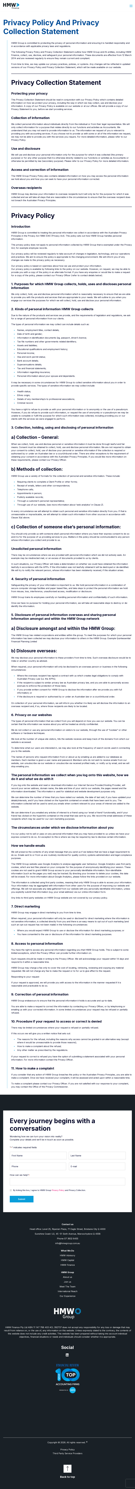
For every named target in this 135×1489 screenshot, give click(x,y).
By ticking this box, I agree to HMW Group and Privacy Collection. (49, 1190)
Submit (21, 1199)
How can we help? (20, 1175)
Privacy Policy (58, 1190)
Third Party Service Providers (67, 1453)
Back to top (67, 1476)
